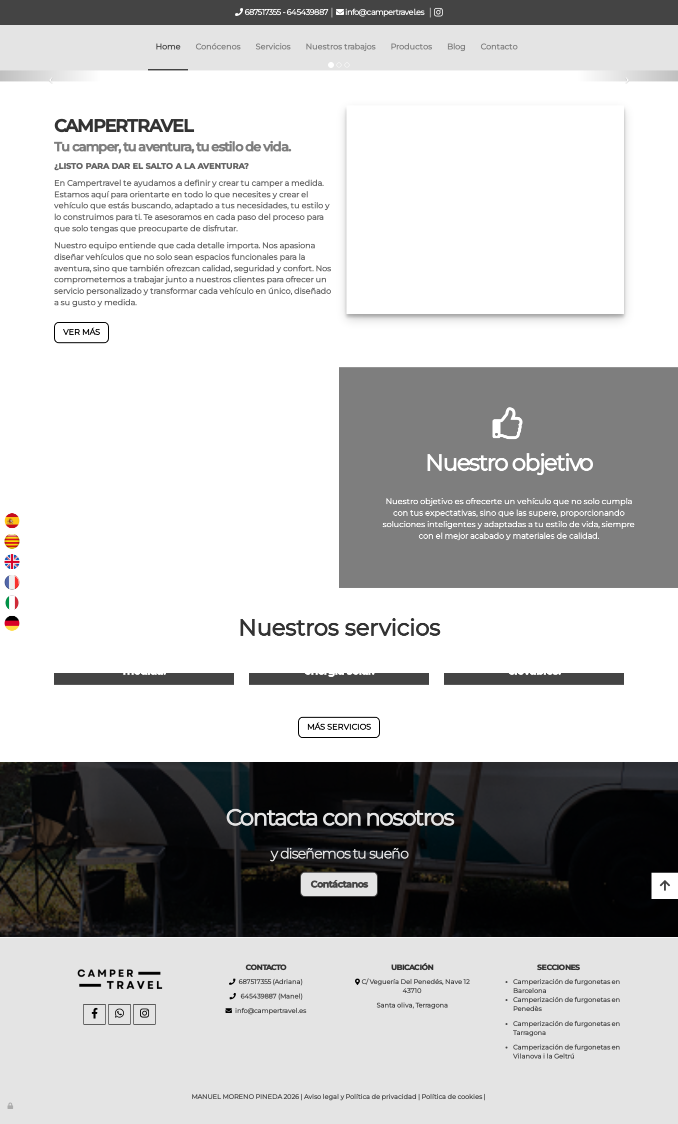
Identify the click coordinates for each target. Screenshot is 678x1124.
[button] (51, 76)
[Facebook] (95, 1014)
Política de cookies (452, 1097)
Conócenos (218, 46)
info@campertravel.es (385, 12)
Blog (456, 46)
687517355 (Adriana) (269, 982)
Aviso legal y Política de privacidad (360, 1097)
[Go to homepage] (5, 47)
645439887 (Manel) (269, 996)
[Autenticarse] (11, 1106)
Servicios (273, 46)
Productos (411, 46)
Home (168, 46)
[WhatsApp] (119, 1014)
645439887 (307, 12)
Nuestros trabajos (341, 46)
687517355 (262, 12)
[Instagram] (145, 1014)
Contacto (499, 46)
